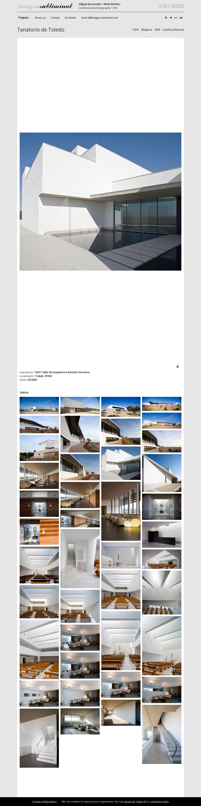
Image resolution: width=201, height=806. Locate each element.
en (181, 17)
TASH (135, 29)
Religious (146, 29)
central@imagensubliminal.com (99, 17)
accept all (129, 801)
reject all (141, 801)
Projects (23, 17)
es (175, 17)
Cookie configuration (44, 801)
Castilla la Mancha (173, 29)
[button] (180, 200)
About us (40, 17)
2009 (157, 29)
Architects (70, 17)
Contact (55, 17)
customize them (159, 801)
